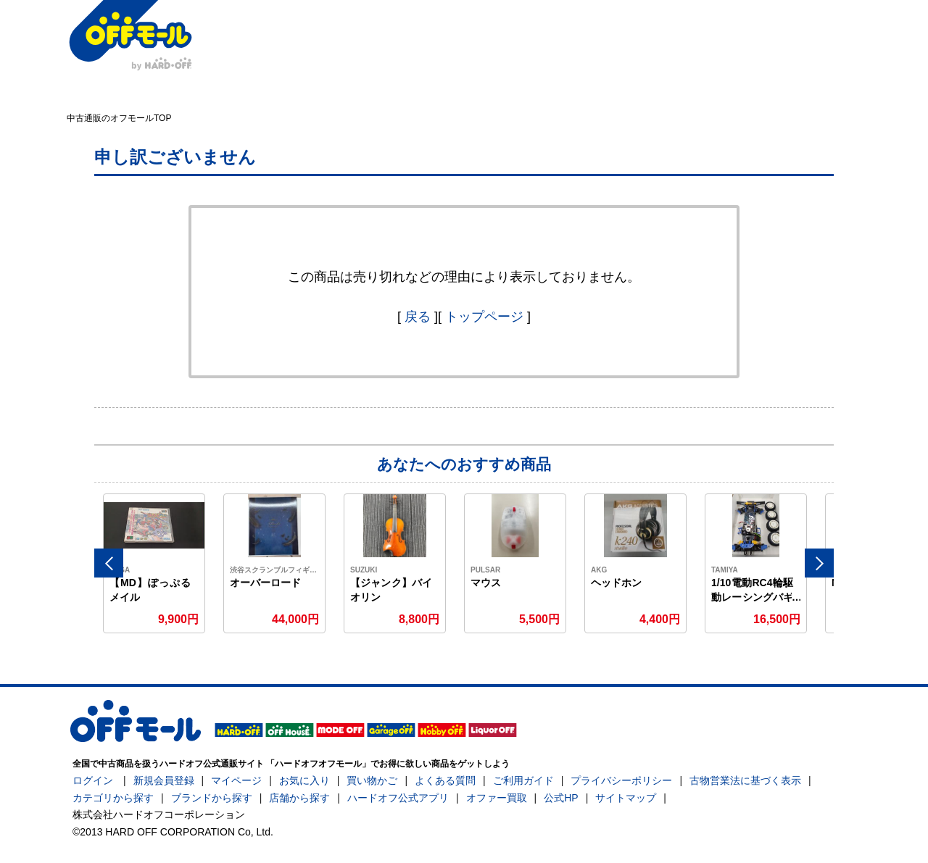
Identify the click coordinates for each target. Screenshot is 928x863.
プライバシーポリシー (621, 780)
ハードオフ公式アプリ (398, 798)
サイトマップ (625, 798)
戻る (418, 316)
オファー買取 (496, 798)
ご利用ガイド (523, 780)
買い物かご (372, 780)
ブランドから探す (211, 798)
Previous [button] (108, 563)
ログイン (92, 780)
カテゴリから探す (113, 798)
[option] (154, 563)
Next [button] (819, 563)
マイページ (236, 780)
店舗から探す (299, 798)
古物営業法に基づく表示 (745, 780)
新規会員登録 (163, 780)
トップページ (484, 316)
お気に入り (304, 780)
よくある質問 (445, 780)
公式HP (561, 798)
